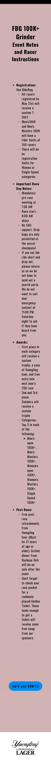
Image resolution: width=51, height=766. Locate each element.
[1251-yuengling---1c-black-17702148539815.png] (25, 747)
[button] (5, 1)
